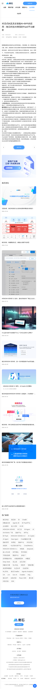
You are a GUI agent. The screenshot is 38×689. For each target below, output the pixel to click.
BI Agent (27, 529)
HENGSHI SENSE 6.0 (18, 536)
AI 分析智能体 (8, 631)
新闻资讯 (24, 651)
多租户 (23, 555)
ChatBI (31, 676)
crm (9, 575)
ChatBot (22, 575)
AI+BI (21, 676)
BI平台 (26, 532)
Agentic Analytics (27, 571)
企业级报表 (30, 631)
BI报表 (22, 549)
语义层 (15, 562)
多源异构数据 (7, 568)
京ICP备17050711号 (23, 684)
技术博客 (32, 7)
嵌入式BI (11, 676)
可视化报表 (6, 555)
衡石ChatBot (15, 571)
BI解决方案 (6, 565)
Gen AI (15, 575)
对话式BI (29, 542)
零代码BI (24, 552)
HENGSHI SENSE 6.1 (10, 549)
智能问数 (31, 565)
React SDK (22, 578)
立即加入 (19, 603)
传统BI (5, 545)
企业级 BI (14, 631)
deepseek (30, 549)
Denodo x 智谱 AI (19, 638)
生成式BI (25, 568)
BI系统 (13, 542)
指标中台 (21, 542)
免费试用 (30, 3)
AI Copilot (31, 536)
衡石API (5, 578)
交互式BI (22, 562)
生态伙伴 (17, 568)
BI (18, 678)
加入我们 (19, 651)
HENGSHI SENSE (9, 529)
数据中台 (16, 555)
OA (4, 575)
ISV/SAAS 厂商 (8, 532)
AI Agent (5, 539)
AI (33, 529)
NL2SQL (15, 565)
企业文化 (14, 651)
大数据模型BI (18, 558)
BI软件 (23, 565)
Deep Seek (6, 562)
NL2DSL (5, 571)
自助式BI (13, 578)
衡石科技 (10, 678)
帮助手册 (10, 7)
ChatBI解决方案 (26, 539)
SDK (12, 581)
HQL (29, 575)
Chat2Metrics (28, 545)
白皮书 (19, 13)
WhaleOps (9, 638)
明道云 (25, 638)
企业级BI (6, 676)
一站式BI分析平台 (15, 545)
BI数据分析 (27, 678)
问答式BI (6, 581)
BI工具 (19, 529)
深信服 (29, 638)
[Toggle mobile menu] (2, 3)
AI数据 (28, 558)
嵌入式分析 (6, 552)
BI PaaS (5, 536)
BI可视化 (16, 552)
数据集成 (25, 631)
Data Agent (14, 539)
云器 (13, 638)
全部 (4, 7)
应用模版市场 (7, 558)
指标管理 (6, 542)
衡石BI (15, 678)
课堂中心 (24, 7)
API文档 (17, 7)
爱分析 (31, 578)
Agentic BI (33, 678)
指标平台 (18, 532)
